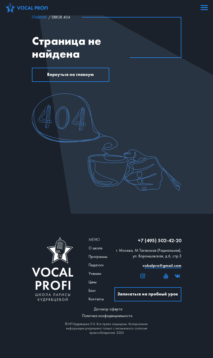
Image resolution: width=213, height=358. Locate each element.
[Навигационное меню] (204, 7)
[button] (147, 294)
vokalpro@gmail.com (161, 265)
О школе (95, 248)
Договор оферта (108, 309)
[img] (143, 276)
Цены (93, 282)
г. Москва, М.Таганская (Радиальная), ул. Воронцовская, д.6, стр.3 (148, 253)
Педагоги (96, 265)
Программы (98, 256)
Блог (92, 290)
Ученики (95, 273)
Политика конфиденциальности (107, 315)
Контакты (96, 299)
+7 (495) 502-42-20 (159, 240)
